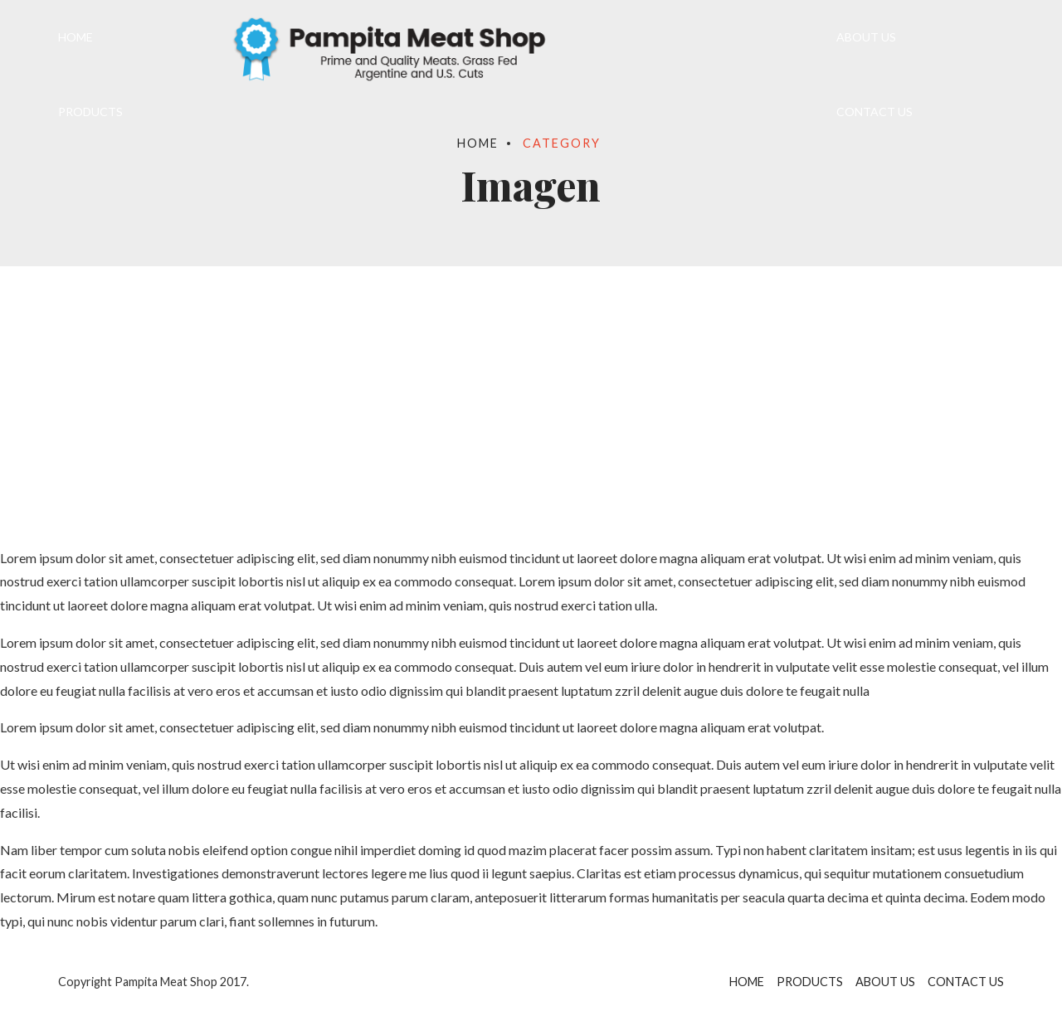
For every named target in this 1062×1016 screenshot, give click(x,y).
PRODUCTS (90, 112)
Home (478, 143)
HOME (75, 37)
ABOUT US (866, 37)
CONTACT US (874, 112)
